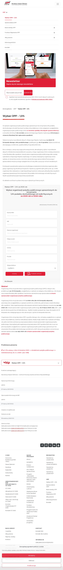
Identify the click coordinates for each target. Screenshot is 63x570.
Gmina (9, 247)
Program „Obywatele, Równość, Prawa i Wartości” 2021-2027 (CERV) (32, 477)
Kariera (7, 475)
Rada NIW (8, 470)
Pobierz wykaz (36, 274)
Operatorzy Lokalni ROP (50, 472)
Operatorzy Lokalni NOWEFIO (51, 463)
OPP (5, 12)
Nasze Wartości (10, 464)
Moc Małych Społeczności (31, 470)
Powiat (9, 256)
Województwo (11, 265)
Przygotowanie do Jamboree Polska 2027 (32, 511)
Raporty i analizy (10, 536)
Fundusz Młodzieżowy (31, 506)
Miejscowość (11, 239)
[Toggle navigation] (57, 4)
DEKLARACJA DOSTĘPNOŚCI (44, 542)
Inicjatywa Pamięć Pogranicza (32, 517)
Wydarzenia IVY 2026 (11, 494)
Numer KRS (10, 212)
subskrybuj (28, 92)
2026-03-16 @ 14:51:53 (17, 428)
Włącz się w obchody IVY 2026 (11, 500)
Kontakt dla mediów (42, 534)
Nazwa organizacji (12, 230)
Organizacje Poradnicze (30, 501)
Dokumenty (9, 472)
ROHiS (29, 484)
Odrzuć (31, 560)
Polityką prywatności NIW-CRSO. (42, 99)
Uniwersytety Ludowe (30, 487)
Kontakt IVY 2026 (10, 510)
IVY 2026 (8, 488)
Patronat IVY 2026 (10, 497)
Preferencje (31, 565)
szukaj (14, 274)
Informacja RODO (10, 42)
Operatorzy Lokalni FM (49, 468)
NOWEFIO (30, 462)
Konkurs (7, 539)
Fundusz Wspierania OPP (12, 32)
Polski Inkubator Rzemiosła (31, 497)
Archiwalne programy (30, 521)
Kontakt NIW (39, 531)
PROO (28, 459)
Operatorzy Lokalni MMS (50, 458)
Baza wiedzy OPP (10, 27)
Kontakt (7, 47)
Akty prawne (8, 37)
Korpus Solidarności (30, 466)
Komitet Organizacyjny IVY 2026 (10, 505)
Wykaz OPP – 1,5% (11, 17)
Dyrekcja (8, 467)
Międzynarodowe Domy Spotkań (32, 492)
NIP (8, 221)
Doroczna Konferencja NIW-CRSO (10, 459)
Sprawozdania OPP (11, 22)
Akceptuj (31, 555)
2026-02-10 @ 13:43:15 (17, 430)
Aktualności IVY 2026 (11, 491)
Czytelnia (8, 531)
